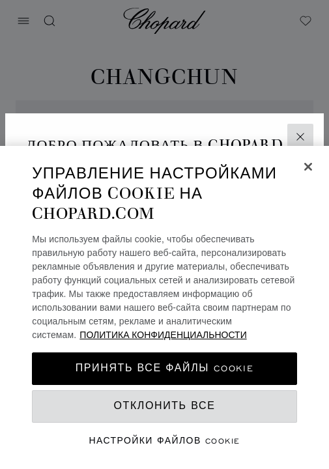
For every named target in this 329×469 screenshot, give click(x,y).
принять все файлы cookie (164, 368)
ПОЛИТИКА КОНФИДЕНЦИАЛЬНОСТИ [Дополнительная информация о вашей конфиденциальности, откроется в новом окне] (162, 335)
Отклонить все (165, 406)
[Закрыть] (308, 166)
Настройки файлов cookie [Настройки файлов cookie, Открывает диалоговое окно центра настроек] (164, 441)
